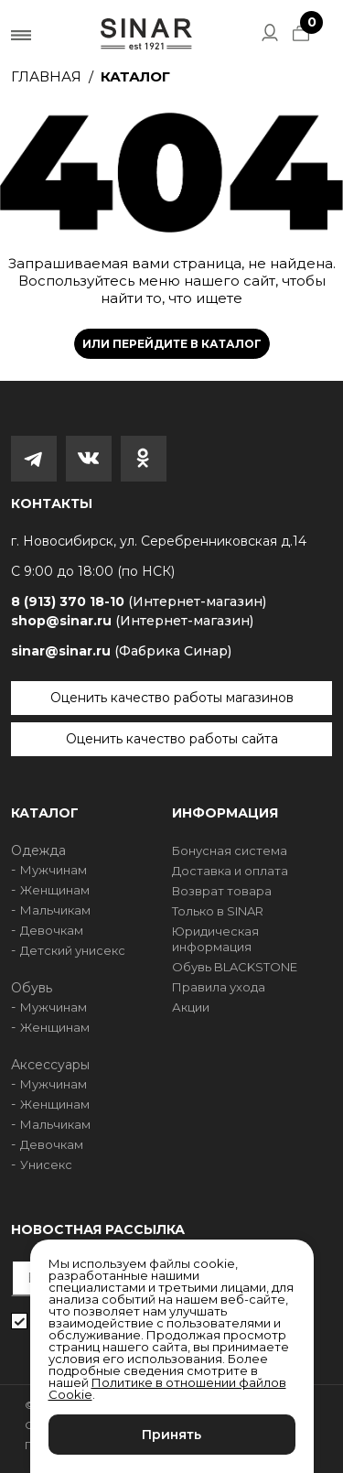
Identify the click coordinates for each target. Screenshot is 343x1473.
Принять (171, 1434)
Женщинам (55, 890)
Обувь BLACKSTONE (234, 966)
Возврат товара (222, 890)
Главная (46, 76)
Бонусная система (229, 850)
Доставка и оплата (230, 870)
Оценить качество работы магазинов (172, 697)
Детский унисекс (72, 950)
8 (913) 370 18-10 (138, 602)
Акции (190, 1007)
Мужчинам (53, 869)
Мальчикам (55, 910)
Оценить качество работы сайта (172, 739)
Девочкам (51, 930)
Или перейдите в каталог (172, 344)
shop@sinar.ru (132, 620)
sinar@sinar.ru (121, 651)
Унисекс (46, 1164)
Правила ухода (218, 987)
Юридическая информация (215, 939)
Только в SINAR (217, 911)
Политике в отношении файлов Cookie (167, 1388)
